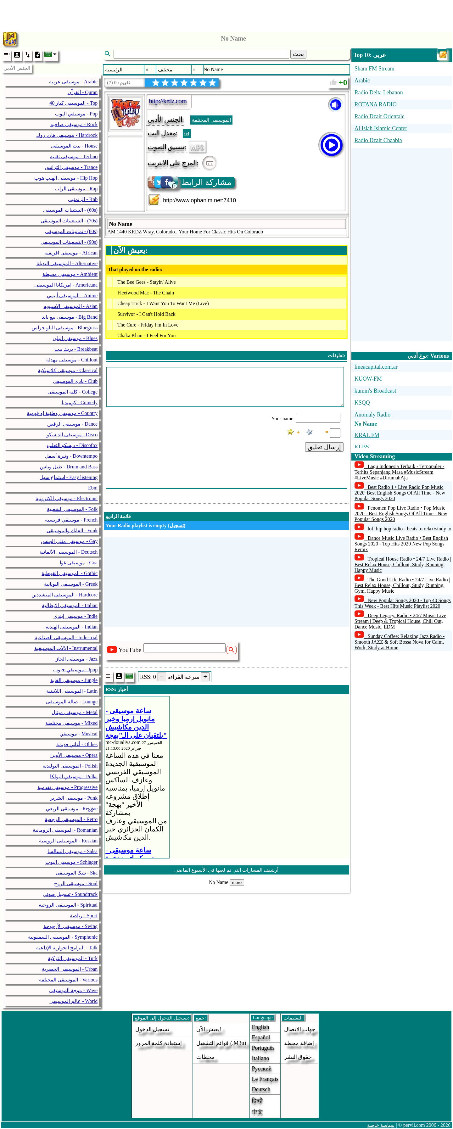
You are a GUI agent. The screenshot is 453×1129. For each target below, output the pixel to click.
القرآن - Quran (83, 92)
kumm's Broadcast (375, 391)
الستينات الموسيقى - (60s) (70, 210)
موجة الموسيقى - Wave (73, 990)
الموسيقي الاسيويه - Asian (71, 306)
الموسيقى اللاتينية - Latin (72, 691)
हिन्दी (257, 1101)
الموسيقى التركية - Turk (73, 958)
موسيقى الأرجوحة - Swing (70, 926)
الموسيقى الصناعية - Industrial (66, 637)
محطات (205, 1057)
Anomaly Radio (373, 414)
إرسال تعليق (324, 447)
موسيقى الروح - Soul (76, 883)
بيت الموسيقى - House (74, 145)
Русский (261, 1068)
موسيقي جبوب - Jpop (75, 669)
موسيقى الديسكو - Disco (72, 434)
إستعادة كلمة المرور (158, 1043)
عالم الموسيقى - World (73, 1001)
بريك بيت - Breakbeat (76, 349)
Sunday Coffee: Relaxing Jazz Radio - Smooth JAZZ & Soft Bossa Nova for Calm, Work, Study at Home (400, 642)
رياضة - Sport (84, 915)
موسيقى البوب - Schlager (71, 862)
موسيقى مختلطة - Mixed (71, 723)
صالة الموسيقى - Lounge (72, 701)
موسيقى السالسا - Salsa (73, 851)
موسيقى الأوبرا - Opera (74, 755)
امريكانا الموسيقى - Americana (66, 285)
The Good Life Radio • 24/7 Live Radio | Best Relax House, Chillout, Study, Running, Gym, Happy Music (402, 585)
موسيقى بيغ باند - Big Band (70, 317)
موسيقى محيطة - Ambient (70, 274)
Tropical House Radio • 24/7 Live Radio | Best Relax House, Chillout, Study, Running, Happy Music (403, 564)
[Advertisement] (226, 14)
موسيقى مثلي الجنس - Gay (69, 541)
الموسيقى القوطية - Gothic (70, 573)
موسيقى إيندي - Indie (75, 616)
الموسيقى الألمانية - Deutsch (68, 552)
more (237, 882)
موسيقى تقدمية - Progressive (67, 787)
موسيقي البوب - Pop (76, 113)
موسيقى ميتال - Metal (75, 712)
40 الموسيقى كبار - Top (73, 103)
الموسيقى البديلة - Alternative (67, 263)
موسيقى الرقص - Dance (72, 424)
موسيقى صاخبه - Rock (74, 124)
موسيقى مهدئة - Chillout (72, 359)
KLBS (362, 447)
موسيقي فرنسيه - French (71, 520)
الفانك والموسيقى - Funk (72, 530)
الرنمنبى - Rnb (83, 199)
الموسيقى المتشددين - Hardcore (64, 594)
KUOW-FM (368, 379)
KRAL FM (367, 435)
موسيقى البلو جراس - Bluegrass (64, 327)
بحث (298, 54)
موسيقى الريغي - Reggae (72, 808)
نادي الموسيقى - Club (75, 381)
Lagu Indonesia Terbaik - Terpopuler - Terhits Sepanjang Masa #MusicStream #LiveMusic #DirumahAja (400, 472)
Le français (265, 1079)
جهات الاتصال (300, 1029)
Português (263, 1048)
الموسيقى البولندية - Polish (70, 766)
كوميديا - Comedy (80, 402)
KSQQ (362, 403)
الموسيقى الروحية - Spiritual (68, 905)
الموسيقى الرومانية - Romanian (65, 830)
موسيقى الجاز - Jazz (77, 659)
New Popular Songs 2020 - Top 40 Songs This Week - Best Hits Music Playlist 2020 (403, 603)
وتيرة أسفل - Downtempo (71, 456)
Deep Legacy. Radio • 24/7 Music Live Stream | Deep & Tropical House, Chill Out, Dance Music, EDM (400, 621)
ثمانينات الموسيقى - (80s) (71, 231)
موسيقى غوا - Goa (79, 562)
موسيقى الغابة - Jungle (74, 680)
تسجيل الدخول (152, 1029)
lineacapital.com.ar (376, 367)
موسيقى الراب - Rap (76, 188)
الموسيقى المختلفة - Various (68, 979)
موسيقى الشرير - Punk (74, 798)
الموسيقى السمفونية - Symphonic (63, 937)
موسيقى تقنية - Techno (74, 156)
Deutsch (261, 1089)
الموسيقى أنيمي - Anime (72, 295)
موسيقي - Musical (78, 733)
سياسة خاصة (380, 1125)
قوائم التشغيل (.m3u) (221, 1043)
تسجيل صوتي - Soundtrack (70, 894)
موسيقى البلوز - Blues (75, 338)
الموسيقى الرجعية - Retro (71, 819)
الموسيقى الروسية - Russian (68, 840)
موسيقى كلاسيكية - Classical (68, 370)
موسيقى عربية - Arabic (73, 81)
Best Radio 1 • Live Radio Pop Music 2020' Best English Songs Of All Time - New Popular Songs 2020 (400, 492)
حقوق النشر (298, 1057)
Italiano (260, 1058)
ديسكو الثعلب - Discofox (72, 445)
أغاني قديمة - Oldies (77, 744)
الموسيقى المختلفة (211, 120)
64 (186, 133)
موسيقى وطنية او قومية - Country (62, 413)
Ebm (93, 487)
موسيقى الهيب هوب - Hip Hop (66, 178)
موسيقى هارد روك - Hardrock (67, 135)
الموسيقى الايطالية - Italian (70, 605)
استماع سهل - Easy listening (68, 477)
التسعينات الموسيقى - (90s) (69, 242)
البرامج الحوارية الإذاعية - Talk (67, 947)
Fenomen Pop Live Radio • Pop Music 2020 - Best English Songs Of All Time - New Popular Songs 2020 (401, 513)
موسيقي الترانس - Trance (71, 167)
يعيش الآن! (209, 1029)
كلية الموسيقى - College (73, 391)
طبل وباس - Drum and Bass (69, 466)
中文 (257, 1112)
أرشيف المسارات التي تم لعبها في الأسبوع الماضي (226, 870)
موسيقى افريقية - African (71, 252)
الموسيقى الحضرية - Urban (70, 969)
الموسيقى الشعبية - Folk (72, 509)
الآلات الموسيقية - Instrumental (66, 648)
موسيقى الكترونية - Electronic (67, 498)
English (260, 1027)
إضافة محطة (299, 1043)
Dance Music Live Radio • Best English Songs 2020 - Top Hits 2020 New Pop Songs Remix (401, 543)
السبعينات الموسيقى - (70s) (69, 220)
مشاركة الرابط (190, 182)
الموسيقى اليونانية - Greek (71, 584)
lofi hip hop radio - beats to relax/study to (409, 528)
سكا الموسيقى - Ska (77, 872)
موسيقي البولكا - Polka (74, 776)
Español (261, 1037)
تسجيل (177, 525)
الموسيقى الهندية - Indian (72, 626)
